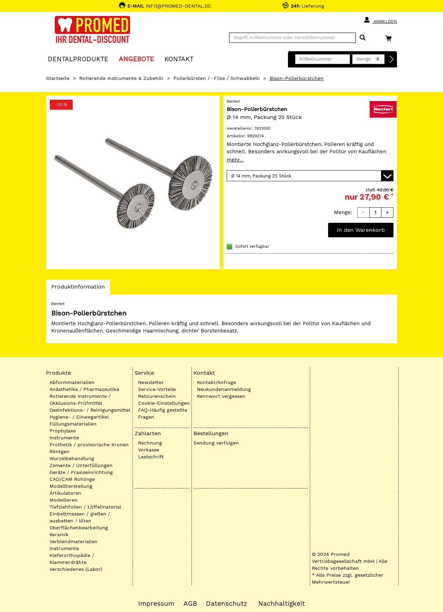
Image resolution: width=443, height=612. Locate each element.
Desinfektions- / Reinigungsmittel (89, 410)
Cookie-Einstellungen (164, 403)
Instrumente (64, 437)
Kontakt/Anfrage (216, 382)
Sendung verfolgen (216, 443)
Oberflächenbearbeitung (78, 527)
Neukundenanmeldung (224, 389)
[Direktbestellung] (392, 59)
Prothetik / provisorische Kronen (89, 444)
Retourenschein (157, 396)
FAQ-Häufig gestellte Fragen (162, 413)
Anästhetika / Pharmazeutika (84, 389)
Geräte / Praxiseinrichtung (81, 472)
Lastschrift (151, 456)
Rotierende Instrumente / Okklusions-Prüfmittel (80, 399)
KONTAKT (178, 58)
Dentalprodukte (78, 58)
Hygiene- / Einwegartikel (79, 417)
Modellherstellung (70, 486)
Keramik (59, 534)
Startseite (58, 78)
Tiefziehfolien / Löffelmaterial (85, 507)
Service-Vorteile (157, 389)
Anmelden (380, 20)
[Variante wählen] (310, 175)
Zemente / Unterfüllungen (80, 465)
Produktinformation (78, 288)
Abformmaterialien (71, 382)
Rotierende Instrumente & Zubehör (121, 78)
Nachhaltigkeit (281, 604)
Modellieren (63, 500)
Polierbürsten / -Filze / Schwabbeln (216, 78)
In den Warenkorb (361, 230)
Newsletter (151, 382)
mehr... (235, 160)
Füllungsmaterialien (73, 424)
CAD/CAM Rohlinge (72, 479)
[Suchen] (363, 38)
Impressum (156, 604)
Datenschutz (226, 604)
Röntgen (59, 451)
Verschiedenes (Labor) (75, 569)
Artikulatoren (65, 493)
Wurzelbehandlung (71, 458)
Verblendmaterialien (73, 541)
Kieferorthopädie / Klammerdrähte (71, 558)
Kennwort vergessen (221, 396)
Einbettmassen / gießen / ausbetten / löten (79, 517)
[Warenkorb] (390, 38)
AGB (190, 604)
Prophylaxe (62, 430)
